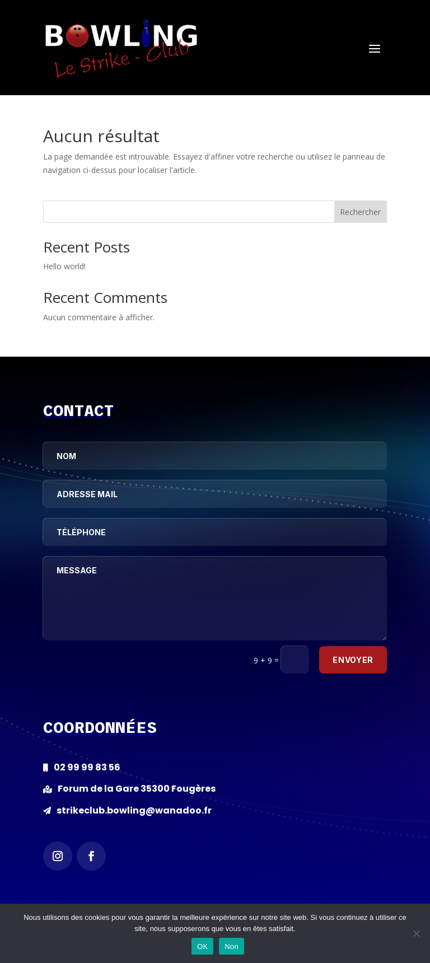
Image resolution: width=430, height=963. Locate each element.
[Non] (416, 933)
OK (202, 946)
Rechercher (360, 212)
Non (232, 946)
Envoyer (353, 660)
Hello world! (64, 266)
